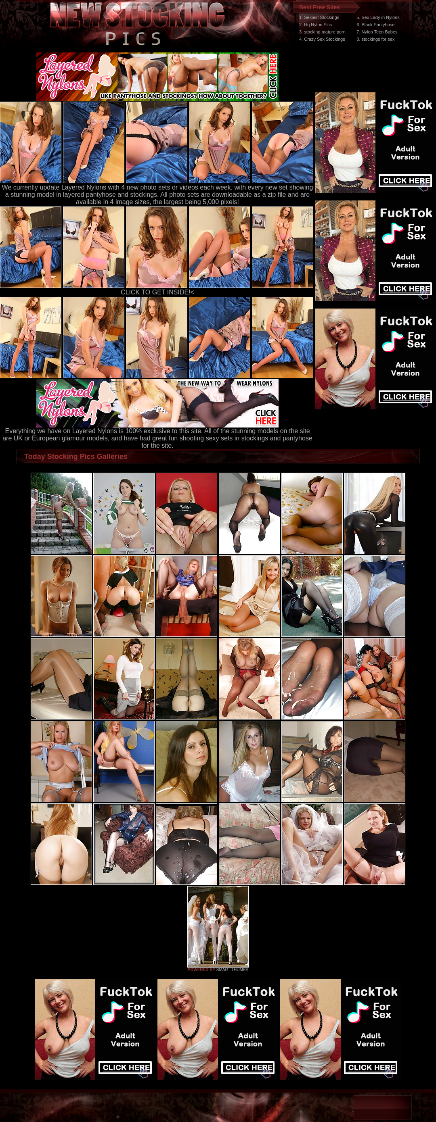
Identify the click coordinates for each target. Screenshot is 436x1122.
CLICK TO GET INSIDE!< (157, 292)
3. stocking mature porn (322, 31)
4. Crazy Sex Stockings (322, 39)
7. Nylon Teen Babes (376, 31)
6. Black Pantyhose (375, 24)
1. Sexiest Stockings (319, 17)
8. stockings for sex (375, 39)
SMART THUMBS (232, 970)
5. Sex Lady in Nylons (377, 17)
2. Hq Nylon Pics (315, 24)
